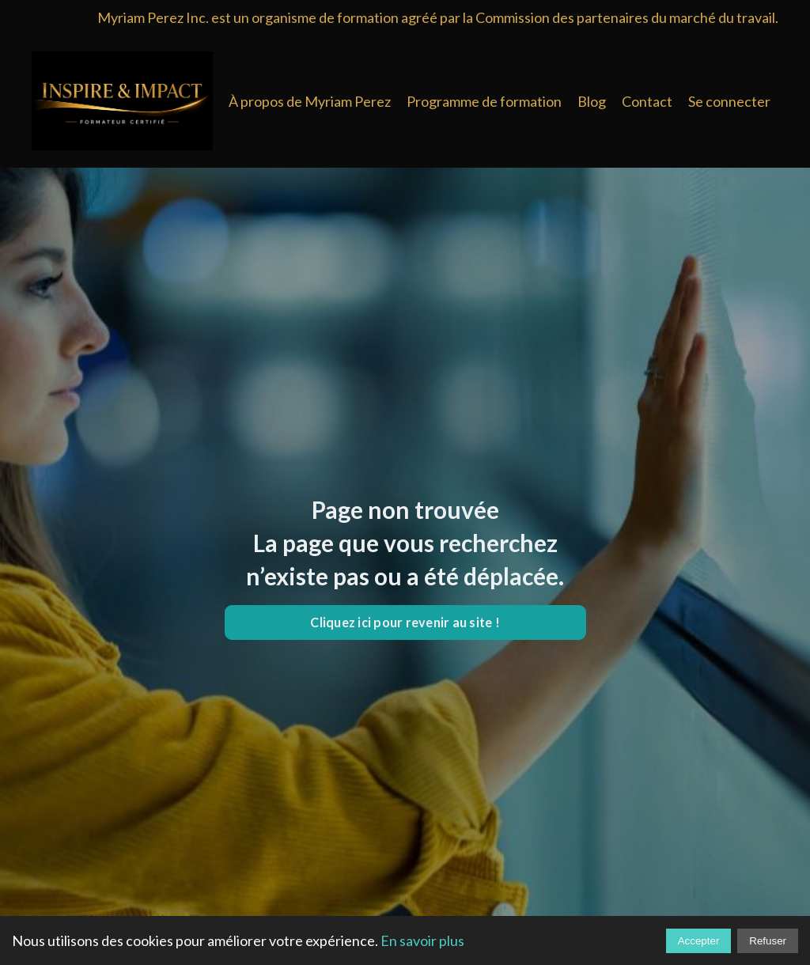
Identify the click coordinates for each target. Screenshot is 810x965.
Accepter (699, 941)
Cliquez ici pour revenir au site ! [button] (405, 622)
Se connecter (729, 101)
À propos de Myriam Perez (310, 101)
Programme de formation (484, 101)
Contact (647, 101)
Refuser (767, 941)
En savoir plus (422, 940)
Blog (591, 101)
